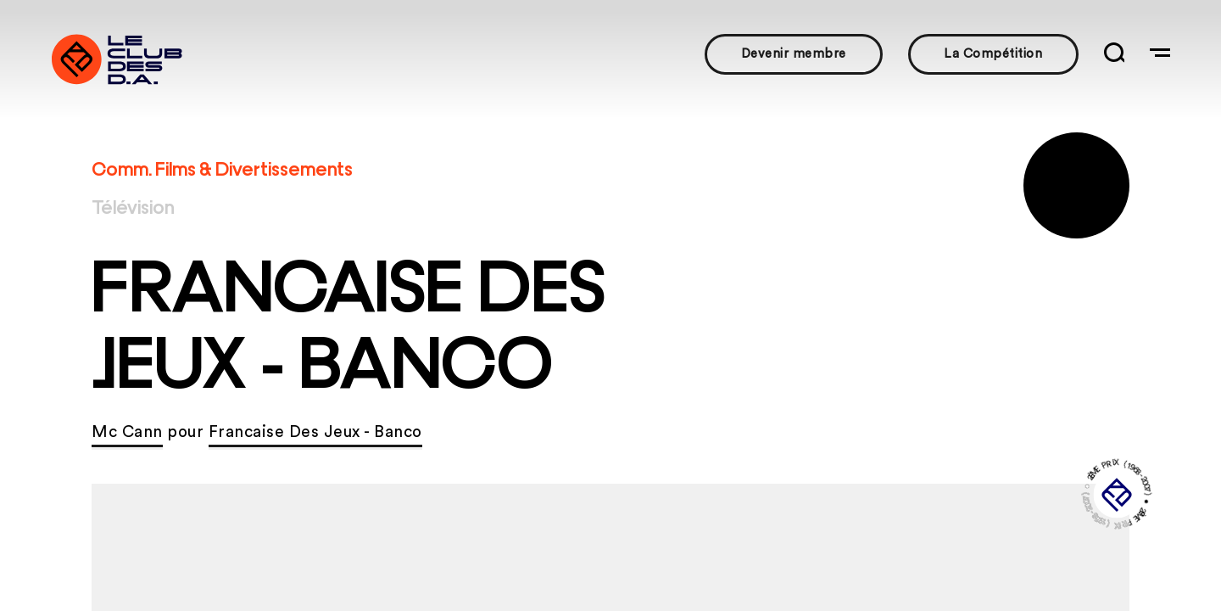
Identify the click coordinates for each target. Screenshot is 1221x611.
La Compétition (993, 54)
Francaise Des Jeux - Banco (315, 432)
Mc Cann (127, 432)
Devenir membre (793, 54)
